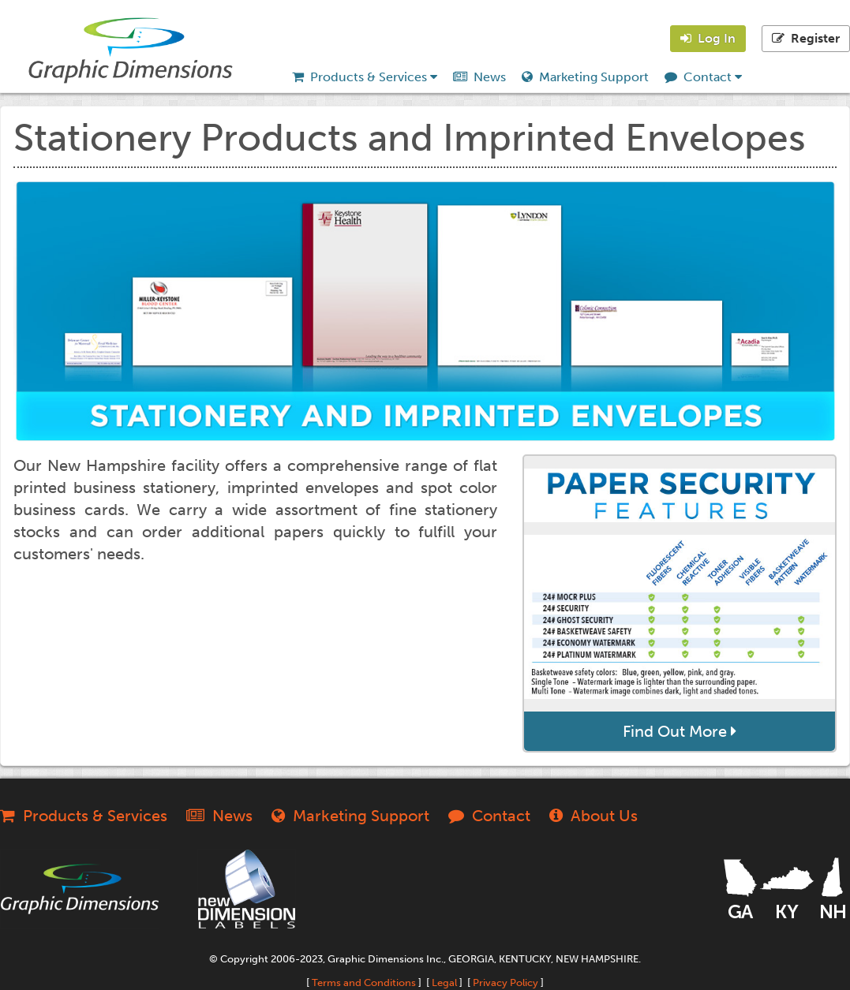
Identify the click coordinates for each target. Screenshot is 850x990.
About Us (593, 815)
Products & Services (364, 76)
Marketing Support (585, 76)
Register (806, 38)
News (479, 76)
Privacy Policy (505, 982)
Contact (703, 76)
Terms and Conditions (364, 982)
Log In (708, 38)
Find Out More (679, 731)
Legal (444, 982)
